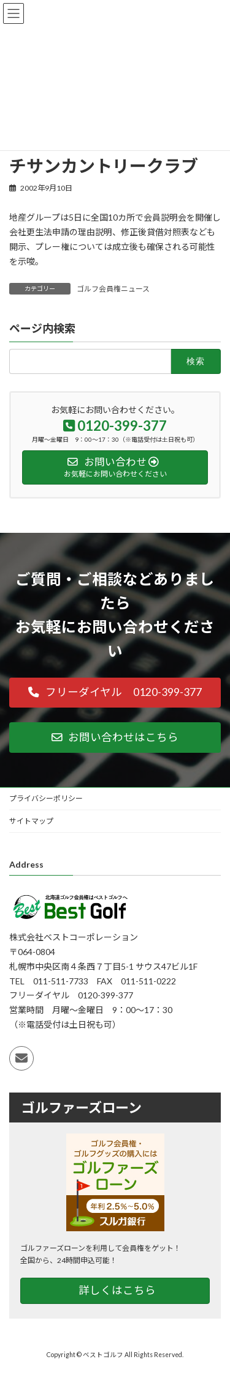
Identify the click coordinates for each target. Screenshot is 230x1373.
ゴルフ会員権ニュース (113, 288)
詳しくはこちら (117, 1290)
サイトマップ (31, 821)
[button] (115, 693)
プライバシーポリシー (46, 798)
